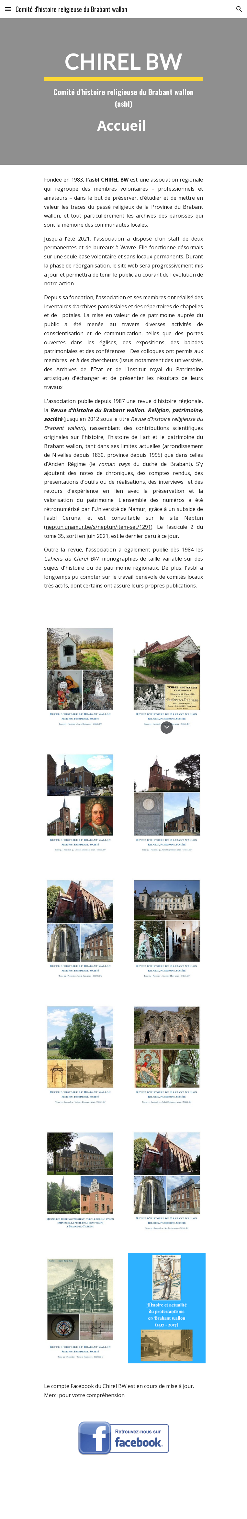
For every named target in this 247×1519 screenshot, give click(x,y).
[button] (8, 9)
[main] (123, 91)
